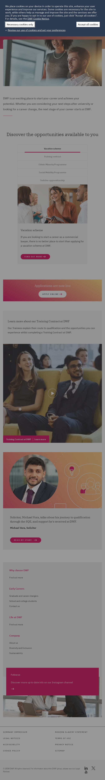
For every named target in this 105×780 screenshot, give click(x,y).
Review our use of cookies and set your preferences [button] (37, 30)
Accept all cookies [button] (88, 24)
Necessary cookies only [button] (20, 24)
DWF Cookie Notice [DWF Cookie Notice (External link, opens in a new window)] (38, 18)
